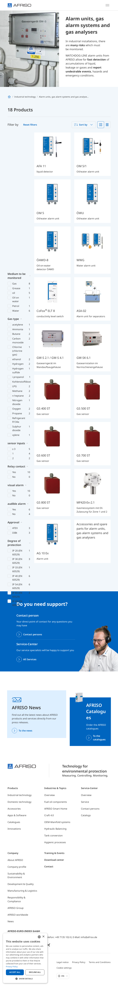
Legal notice (63, 962)
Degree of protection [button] (14, 405)
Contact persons (32, 634)
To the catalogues (99, 737)
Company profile (17, 866)
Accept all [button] (14, 972)
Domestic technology (19, 801)
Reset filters (30, 124)
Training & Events (54, 853)
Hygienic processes (55, 842)
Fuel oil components (55, 801)
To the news (25, 730)
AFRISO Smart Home (55, 808)
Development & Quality (21, 884)
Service (85, 801)
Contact (48, 866)
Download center (54, 859)
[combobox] (84, 124)
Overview (49, 795)
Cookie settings (64, 967)
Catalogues (14, 822)
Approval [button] (13, 385)
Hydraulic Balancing (55, 828)
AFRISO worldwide (18, 914)
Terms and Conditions (100, 962)
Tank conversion (53, 835)
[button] (25, 978)
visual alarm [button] (16, 347)
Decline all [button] (35, 972)
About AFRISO (15, 860)
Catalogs (86, 815)
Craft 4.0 (49, 815)
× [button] (43, 937)
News (11, 921)
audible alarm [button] (17, 366)
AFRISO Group (16, 908)
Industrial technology (20, 795)
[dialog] (25, 958)
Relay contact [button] (16, 329)
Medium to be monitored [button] (17, 138)
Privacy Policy (78, 962)
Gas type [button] (13, 181)
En (64, 975)
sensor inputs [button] (16, 305)
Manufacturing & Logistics (22, 890)
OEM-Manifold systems (57, 822)
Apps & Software (17, 815)
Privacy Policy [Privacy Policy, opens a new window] (12, 966)
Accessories (14, 808)
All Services (29, 659)
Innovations (14, 828)
